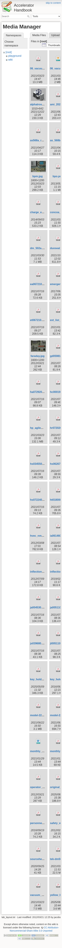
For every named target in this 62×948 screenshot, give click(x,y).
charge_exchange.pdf (43, 212)
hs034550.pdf (38, 463)
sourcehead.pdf (40, 859)
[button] (54, 45)
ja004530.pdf (38, 607)
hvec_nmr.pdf (38, 535)
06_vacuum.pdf (39, 68)
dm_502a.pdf (38, 248)
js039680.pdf (38, 643)
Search (28, 16)
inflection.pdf (38, 571)
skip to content (53, 2)
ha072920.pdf (38, 392)
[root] (9, 52)
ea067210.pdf (38, 284)
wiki (10, 59)
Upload (55, 35)
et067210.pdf (38, 320)
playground (14, 55)
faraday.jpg (37, 356)
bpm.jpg (37, 176)
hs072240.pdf (38, 499)
